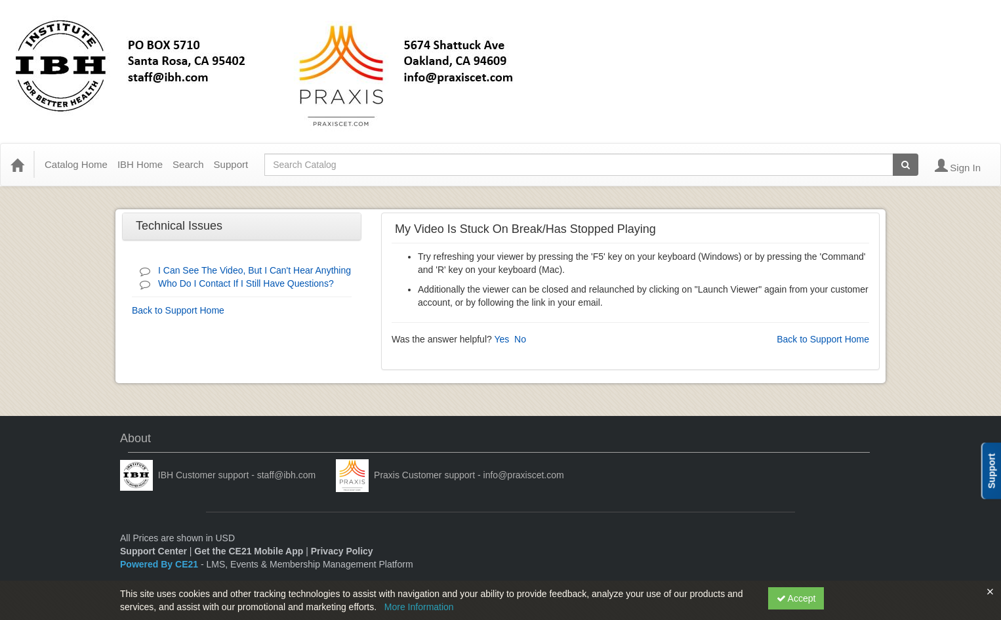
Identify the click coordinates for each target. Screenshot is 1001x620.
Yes (501, 339)
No (520, 339)
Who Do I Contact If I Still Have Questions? (246, 283)
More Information (419, 607)
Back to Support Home (178, 310)
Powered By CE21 (160, 564)
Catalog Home (76, 164)
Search (188, 164)
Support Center (153, 551)
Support (231, 164)
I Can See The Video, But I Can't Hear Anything (254, 270)
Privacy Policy (342, 551)
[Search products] (905, 165)
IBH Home (140, 164)
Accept (796, 598)
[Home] (17, 164)
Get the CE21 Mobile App (248, 551)
